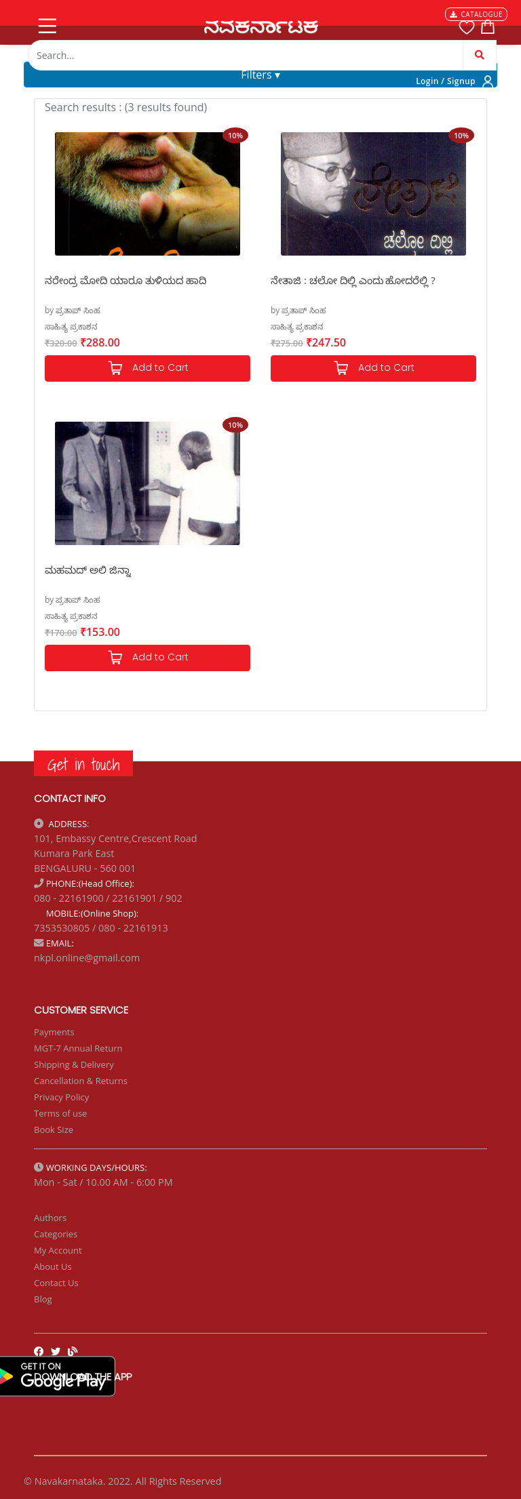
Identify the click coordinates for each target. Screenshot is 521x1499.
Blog (43, 1299)
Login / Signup (446, 81)
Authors (50, 1218)
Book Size (53, 1129)
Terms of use (60, 1113)
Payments (54, 1032)
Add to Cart (148, 368)
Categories (55, 1234)
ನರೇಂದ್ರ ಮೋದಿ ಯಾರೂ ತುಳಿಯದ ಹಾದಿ (125, 280)
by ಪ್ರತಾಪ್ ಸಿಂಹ (72, 310)
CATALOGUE (476, 14)
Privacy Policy (61, 1097)
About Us (53, 1266)
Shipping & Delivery (74, 1064)
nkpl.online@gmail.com (87, 957)
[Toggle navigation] (46, 23)
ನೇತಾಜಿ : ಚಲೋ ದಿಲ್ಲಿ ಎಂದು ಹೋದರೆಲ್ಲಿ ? (353, 280)
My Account (58, 1250)
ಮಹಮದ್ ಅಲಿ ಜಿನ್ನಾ (88, 569)
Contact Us (56, 1283)
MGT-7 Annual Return (78, 1048)
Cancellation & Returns (81, 1081)
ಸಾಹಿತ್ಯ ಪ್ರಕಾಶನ (71, 326)
